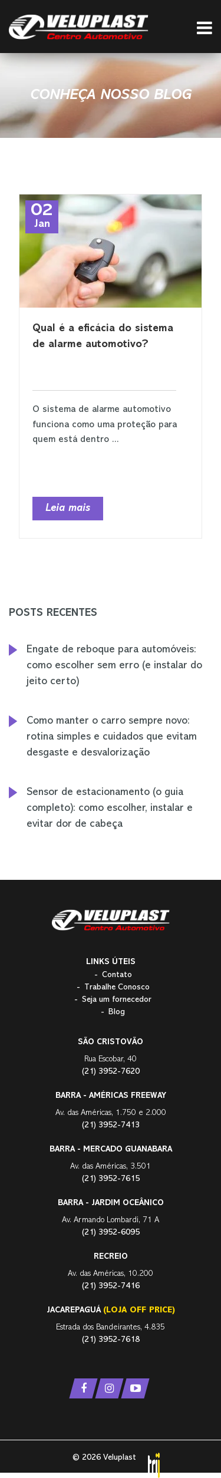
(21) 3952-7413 (111, 1125)
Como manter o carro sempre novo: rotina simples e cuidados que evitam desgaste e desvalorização (112, 737)
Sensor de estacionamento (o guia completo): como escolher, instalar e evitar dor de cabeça (110, 808)
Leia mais (67, 508)
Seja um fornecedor (116, 1000)
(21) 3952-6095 (111, 1232)
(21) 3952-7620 (111, 1071)
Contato (117, 975)
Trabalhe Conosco (117, 987)
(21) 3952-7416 (111, 1286)
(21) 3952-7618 (111, 1340)
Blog (116, 1012)
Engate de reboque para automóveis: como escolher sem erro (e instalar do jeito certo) (114, 666)
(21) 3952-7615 (111, 1179)
